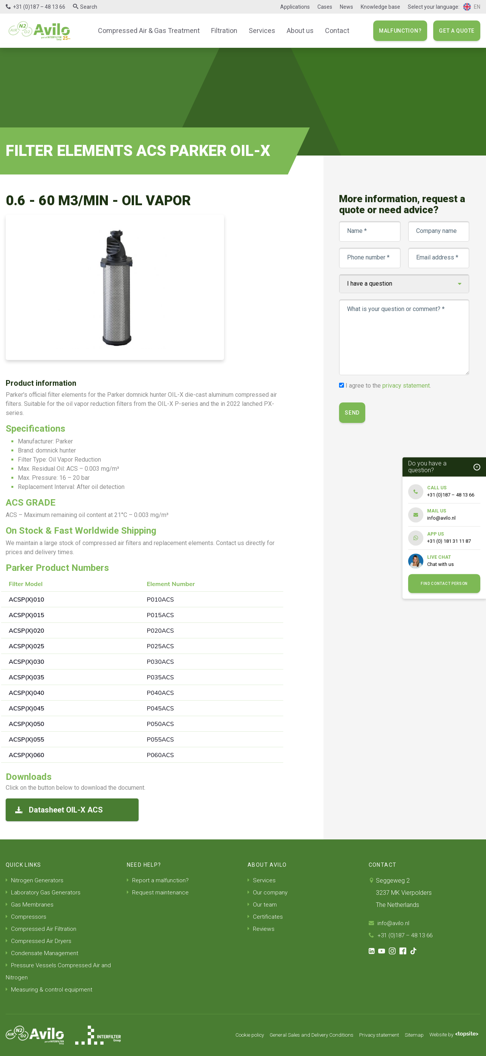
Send (352, 413)
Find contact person (444, 583)
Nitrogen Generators (35, 880)
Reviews (261, 928)
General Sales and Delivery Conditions (302, 1035)
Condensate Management (43, 953)
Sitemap (411, 1035)
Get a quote (457, 31)
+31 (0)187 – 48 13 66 (39, 7)
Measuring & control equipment (50, 989)
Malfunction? (400, 31)
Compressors (26, 916)
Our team (263, 904)
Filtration (224, 30)
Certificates (266, 916)
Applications (295, 7)
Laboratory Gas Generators (45, 892)
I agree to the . (388, 385)
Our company (268, 892)
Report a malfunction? (159, 880)
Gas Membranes (30, 904)
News (346, 7)
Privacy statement (373, 1035)
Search (88, 7)
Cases (324, 7)
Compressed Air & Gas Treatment (152, 30)
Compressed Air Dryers (39, 940)
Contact (331, 30)
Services (260, 30)
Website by (452, 1035)
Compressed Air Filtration (42, 928)
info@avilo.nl (390, 923)
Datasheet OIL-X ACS (59, 809)
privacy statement (406, 385)
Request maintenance (158, 892)
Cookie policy (235, 1035)
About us (296, 30)
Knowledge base (380, 7)
